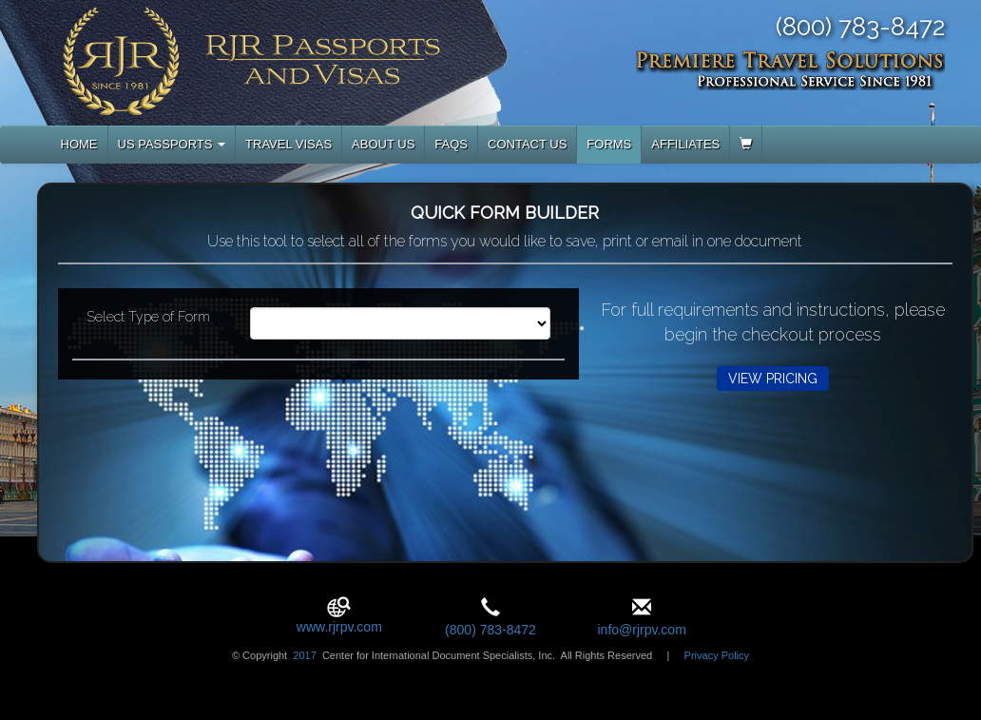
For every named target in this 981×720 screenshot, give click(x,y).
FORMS (609, 144)
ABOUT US (383, 144)
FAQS (451, 144)
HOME (79, 144)
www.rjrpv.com (339, 626)
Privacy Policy (716, 655)
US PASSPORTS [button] (172, 144)
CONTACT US (527, 144)
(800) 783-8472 (490, 629)
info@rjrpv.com (641, 629)
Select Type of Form (148, 316)
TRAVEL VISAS (288, 144)
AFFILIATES (685, 144)
